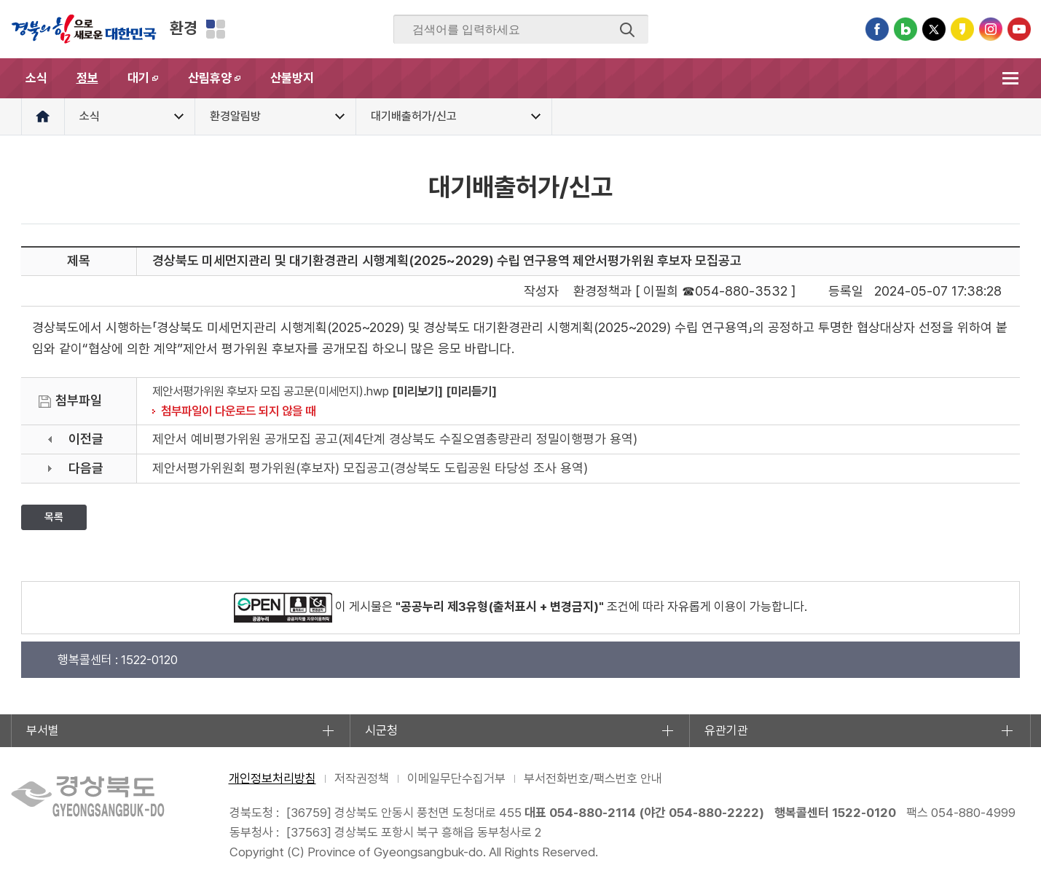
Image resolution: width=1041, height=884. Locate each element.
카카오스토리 (962, 29)
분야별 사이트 (215, 29)
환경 (183, 27)
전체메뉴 (1011, 78)
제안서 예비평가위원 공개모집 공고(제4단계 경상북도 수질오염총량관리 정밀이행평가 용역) (394, 438)
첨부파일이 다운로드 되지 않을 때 (238, 410)
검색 (627, 30)
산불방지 (292, 78)
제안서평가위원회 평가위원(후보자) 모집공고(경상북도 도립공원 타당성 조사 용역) (370, 467)
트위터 (934, 29)
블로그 (905, 29)
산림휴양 (222, 84)
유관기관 (726, 730)
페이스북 (877, 29)
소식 (36, 78)
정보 (87, 78)
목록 (53, 517)
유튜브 (1019, 29)
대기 (150, 84)
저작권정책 (361, 778)
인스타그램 (990, 29)
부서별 (42, 730)
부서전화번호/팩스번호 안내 (593, 778)
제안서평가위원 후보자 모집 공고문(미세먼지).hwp (270, 391)
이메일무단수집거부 (456, 778)
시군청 (381, 730)
